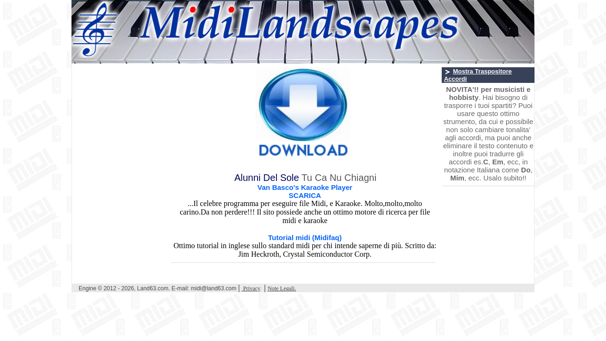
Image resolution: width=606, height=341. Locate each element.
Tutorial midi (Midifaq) (305, 237)
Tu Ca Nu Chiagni (339, 177)
